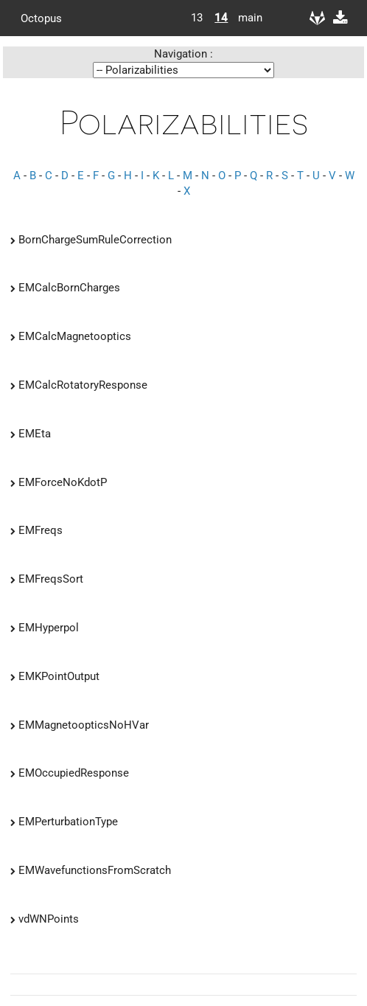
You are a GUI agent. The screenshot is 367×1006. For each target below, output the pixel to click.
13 (197, 17)
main (244, 17)
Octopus (41, 17)
